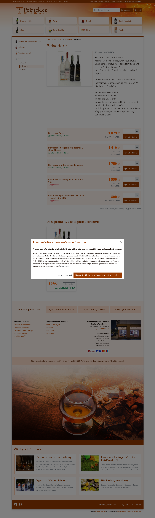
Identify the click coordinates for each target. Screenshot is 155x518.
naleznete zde (65, 266)
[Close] (121, 242)
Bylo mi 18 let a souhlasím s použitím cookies (97, 275)
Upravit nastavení (65, 275)
